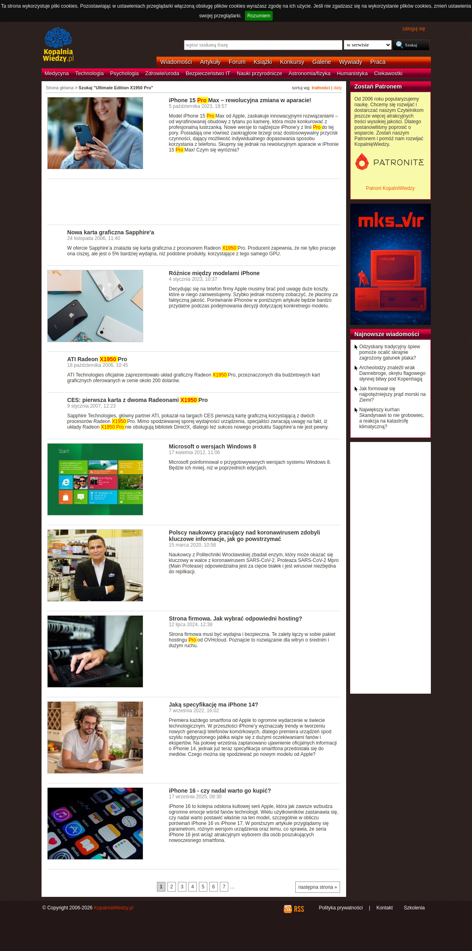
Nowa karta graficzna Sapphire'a (110, 232)
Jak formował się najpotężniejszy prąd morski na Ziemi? (392, 394)
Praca (378, 62)
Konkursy (292, 62)
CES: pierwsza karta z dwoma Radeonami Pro (137, 400)
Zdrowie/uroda (162, 73)
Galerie (321, 62)
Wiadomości (176, 62)
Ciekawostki (388, 73)
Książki (263, 62)
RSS (299, 909)
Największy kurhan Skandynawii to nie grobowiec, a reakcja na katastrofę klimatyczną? (391, 418)
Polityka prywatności (341, 908)
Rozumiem (258, 16)
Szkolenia (414, 908)
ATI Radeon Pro (97, 359)
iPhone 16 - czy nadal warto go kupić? (220, 790)
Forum (237, 62)
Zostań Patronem (378, 86)
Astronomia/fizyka (309, 73)
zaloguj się (413, 29)
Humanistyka (352, 73)
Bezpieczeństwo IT (208, 73)
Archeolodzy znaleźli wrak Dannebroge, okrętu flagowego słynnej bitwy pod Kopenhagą (392, 373)
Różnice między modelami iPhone (214, 273)
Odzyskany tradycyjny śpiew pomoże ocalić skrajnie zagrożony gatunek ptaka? (389, 352)
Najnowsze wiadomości (387, 334)
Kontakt (384, 908)
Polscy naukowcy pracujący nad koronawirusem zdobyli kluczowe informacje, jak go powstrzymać (244, 535)
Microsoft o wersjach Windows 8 (213, 446)
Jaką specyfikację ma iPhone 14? (214, 704)
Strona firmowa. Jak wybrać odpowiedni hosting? (236, 618)
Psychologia (124, 73)
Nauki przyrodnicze (259, 73)
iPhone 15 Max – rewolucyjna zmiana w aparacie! (240, 100)
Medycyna (57, 73)
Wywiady (350, 62)
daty (338, 87)
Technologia (89, 73)
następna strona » (317, 887)
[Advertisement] (194, 201)
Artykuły (210, 62)
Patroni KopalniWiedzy (390, 188)
